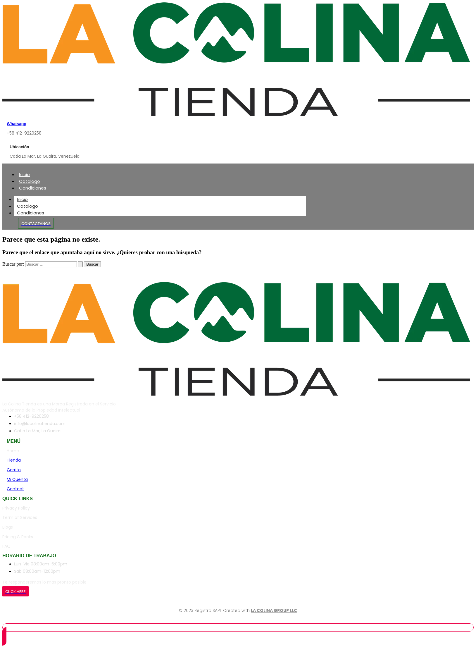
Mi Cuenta (17, 479)
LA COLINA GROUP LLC (274, 610)
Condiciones (32, 188)
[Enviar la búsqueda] (80, 264)
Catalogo (29, 181)
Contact (15, 489)
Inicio (24, 174)
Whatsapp (16, 123)
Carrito (14, 470)
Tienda (14, 460)
